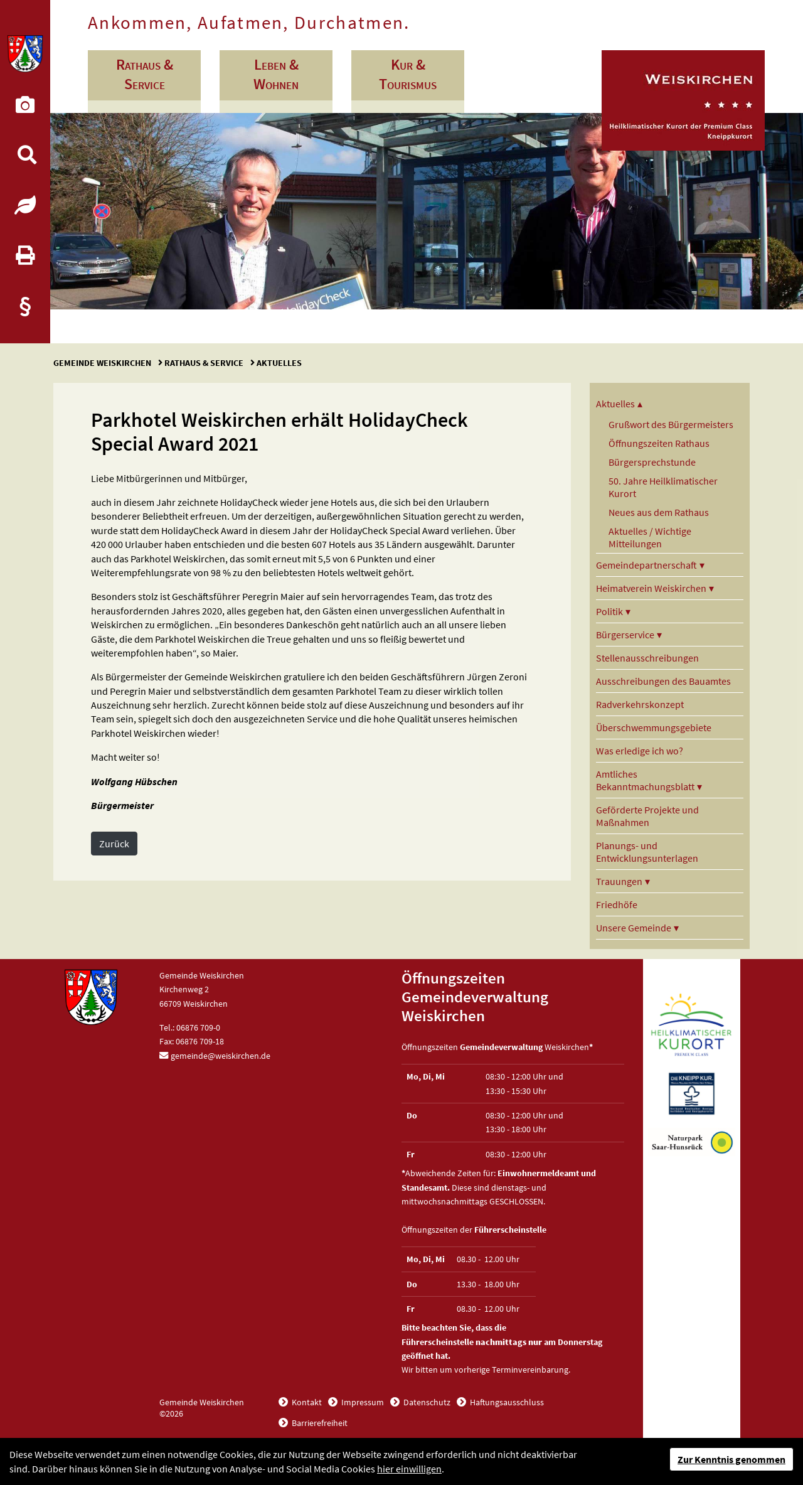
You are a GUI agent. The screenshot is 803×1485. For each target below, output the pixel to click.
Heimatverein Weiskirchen (651, 588)
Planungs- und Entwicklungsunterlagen (647, 851)
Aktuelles (278, 362)
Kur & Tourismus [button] (408, 74)
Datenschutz (426, 1402)
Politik (609, 611)
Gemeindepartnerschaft (646, 565)
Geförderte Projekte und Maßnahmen (647, 815)
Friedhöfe (616, 904)
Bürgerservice (625, 634)
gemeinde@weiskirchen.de (220, 1055)
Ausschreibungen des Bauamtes (663, 681)
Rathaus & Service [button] (144, 74)
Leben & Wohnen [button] (276, 74)
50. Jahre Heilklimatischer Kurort (663, 487)
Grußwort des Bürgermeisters (671, 424)
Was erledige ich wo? (639, 750)
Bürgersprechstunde (652, 462)
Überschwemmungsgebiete (653, 727)
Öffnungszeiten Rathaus (659, 443)
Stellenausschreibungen (647, 657)
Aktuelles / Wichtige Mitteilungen (650, 537)
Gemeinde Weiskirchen (103, 362)
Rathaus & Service (203, 362)
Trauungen (619, 881)
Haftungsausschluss (506, 1402)
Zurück (114, 843)
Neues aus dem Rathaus (659, 512)
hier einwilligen (409, 1468)
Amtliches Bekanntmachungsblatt (645, 780)
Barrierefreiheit (319, 1423)
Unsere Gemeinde (633, 927)
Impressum (361, 1402)
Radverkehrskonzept (640, 704)
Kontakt (306, 1402)
